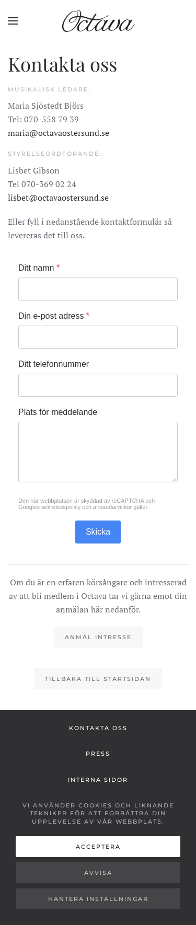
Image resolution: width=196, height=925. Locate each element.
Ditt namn (39, 267)
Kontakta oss (98, 728)
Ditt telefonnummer (53, 364)
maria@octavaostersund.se (58, 132)
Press (98, 753)
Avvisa (98, 872)
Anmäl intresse (98, 637)
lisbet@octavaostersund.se (58, 197)
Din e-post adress (53, 315)
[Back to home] (98, 21)
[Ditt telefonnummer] (98, 385)
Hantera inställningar (98, 899)
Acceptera (98, 846)
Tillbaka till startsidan (98, 679)
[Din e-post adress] (98, 337)
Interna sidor (98, 779)
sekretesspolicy (60, 507)
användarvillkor (112, 507)
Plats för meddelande (57, 412)
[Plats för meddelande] (98, 452)
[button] (13, 21)
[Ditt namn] (98, 289)
